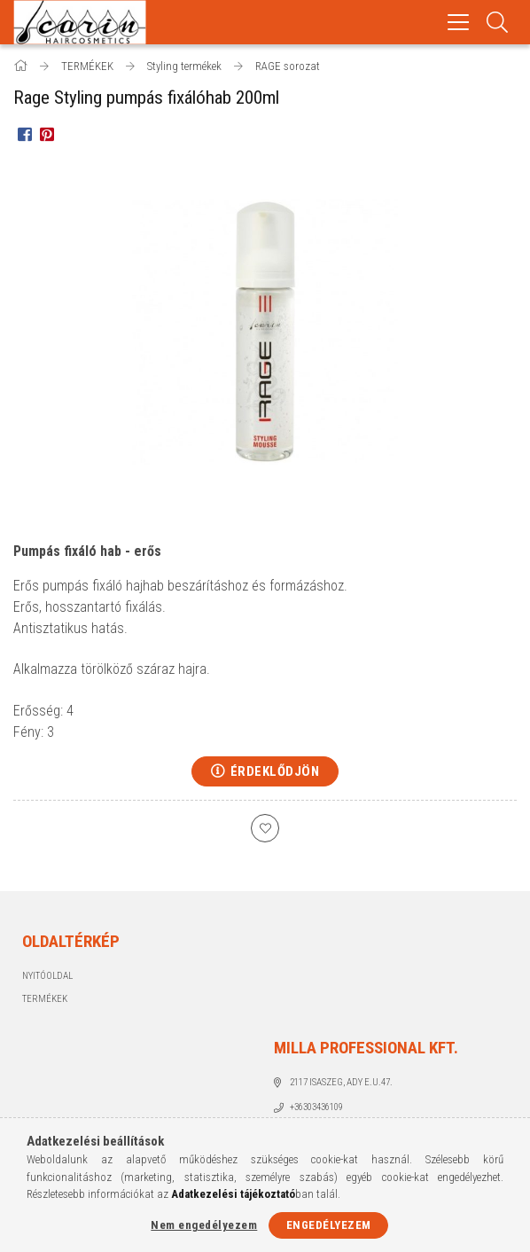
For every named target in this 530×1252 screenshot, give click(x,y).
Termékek (44, 999)
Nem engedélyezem (204, 1225)
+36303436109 (316, 1107)
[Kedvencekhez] (265, 828)
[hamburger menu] (458, 22)
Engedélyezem (328, 1225)
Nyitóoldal (47, 976)
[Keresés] (498, 22)
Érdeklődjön (275, 771)
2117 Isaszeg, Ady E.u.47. (341, 1082)
